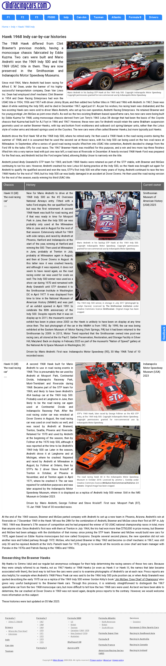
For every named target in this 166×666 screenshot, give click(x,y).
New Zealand (76, 633)
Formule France (107, 645)
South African (107, 628)
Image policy (118, 660)
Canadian (75, 630)
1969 (41, 628)
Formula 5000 (74, 618)
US (72, 622)
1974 (41, 642)
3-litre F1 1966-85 (15, 622)
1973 (41, 639)
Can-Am (9, 645)
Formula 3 (41, 648)
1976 (85, 633)
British (73, 625)
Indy (7, 640)
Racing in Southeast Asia (142, 633)
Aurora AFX (73, 648)
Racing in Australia (139, 639)
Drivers (9, 627)
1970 (41, 630)
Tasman (9, 651)
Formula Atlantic (107, 618)
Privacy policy (96, 660)
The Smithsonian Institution (119, 306)
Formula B (104, 639)
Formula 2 (41, 618)
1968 (41, 625)
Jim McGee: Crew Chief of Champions (136, 579)
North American (108, 622)
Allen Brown (58, 660)
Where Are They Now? (17, 631)
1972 (41, 636)
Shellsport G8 (74, 642)
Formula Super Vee (108, 633)
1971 (41, 633)
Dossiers (137, 622)
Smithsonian (108, 309)
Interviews (12, 634)
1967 (41, 622)
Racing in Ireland (138, 650)
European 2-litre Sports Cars (144, 627)
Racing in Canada (139, 644)
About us (107, 660)
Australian (75, 636)
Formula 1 (10, 618)
